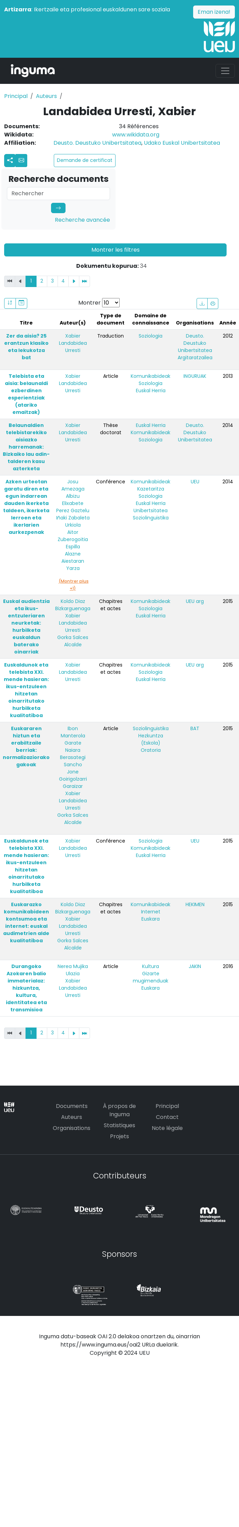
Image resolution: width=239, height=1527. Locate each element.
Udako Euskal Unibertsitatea (182, 143)
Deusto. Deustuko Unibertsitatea (97, 143)
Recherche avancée (82, 220)
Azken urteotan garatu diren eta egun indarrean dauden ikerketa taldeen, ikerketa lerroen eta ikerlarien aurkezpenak (26, 507)
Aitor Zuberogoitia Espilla (73, 539)
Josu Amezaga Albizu (72, 488)
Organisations (71, 1128)
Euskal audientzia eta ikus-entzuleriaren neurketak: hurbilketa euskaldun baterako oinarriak (26, 626)
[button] (21, 160)
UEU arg (195, 601)
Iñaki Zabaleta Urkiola (73, 521)
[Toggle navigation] (225, 71)
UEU (195, 481)
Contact (167, 1117)
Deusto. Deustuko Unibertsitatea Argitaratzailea (195, 346)
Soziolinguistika (151, 517)
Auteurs (46, 96)
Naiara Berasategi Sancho (73, 757)
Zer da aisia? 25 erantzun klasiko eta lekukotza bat (26, 346)
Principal (16, 96)
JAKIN (195, 966)
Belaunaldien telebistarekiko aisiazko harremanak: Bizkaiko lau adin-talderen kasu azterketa (26, 447)
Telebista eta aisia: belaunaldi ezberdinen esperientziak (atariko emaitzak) (26, 394)
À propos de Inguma (119, 1110)
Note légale (167, 1128)
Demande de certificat (84, 160)
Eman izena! (214, 12)
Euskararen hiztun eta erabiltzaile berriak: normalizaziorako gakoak (26, 746)
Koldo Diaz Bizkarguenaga (72, 605)
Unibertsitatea (150, 510)
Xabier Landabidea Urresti (73, 343)
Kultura (150, 966)
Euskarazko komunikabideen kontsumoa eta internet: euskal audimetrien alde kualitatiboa (26, 922)
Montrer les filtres (115, 250)
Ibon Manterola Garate (73, 735)
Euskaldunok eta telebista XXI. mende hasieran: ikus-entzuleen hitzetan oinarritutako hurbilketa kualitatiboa (26, 690)
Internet (150, 911)
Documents (72, 1106)
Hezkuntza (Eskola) (150, 739)
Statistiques (119, 1125)
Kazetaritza (150, 488)
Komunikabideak (150, 376)
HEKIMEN (195, 904)
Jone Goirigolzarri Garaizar (73, 779)
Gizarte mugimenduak (150, 977)
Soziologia (150, 335)
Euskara (150, 918)
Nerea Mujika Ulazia (73, 970)
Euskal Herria (151, 390)
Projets (119, 1136)
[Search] (58, 193)
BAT (194, 728)
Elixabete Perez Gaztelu (72, 507)
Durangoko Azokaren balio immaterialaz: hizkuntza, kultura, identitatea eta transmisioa (26, 988)
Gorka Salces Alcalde (72, 641)
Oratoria (151, 750)
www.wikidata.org (135, 135)
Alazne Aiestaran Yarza (72, 561)
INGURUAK (194, 376)
